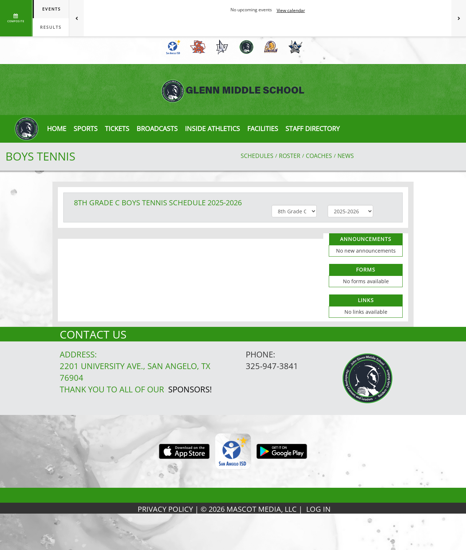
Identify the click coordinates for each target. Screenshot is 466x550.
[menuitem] (172, 47)
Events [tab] (51, 9)
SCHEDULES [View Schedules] (257, 155)
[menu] (56, 128)
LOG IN (318, 509)
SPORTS (86, 128)
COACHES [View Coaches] (319, 155)
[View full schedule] (16, 18)
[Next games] (458, 18)
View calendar (291, 10)
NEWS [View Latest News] (345, 155)
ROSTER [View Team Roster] (289, 155)
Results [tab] (51, 27)
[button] (117, 128)
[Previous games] (76, 18)
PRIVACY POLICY (165, 509)
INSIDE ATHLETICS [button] (212, 128)
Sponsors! (190, 389)
